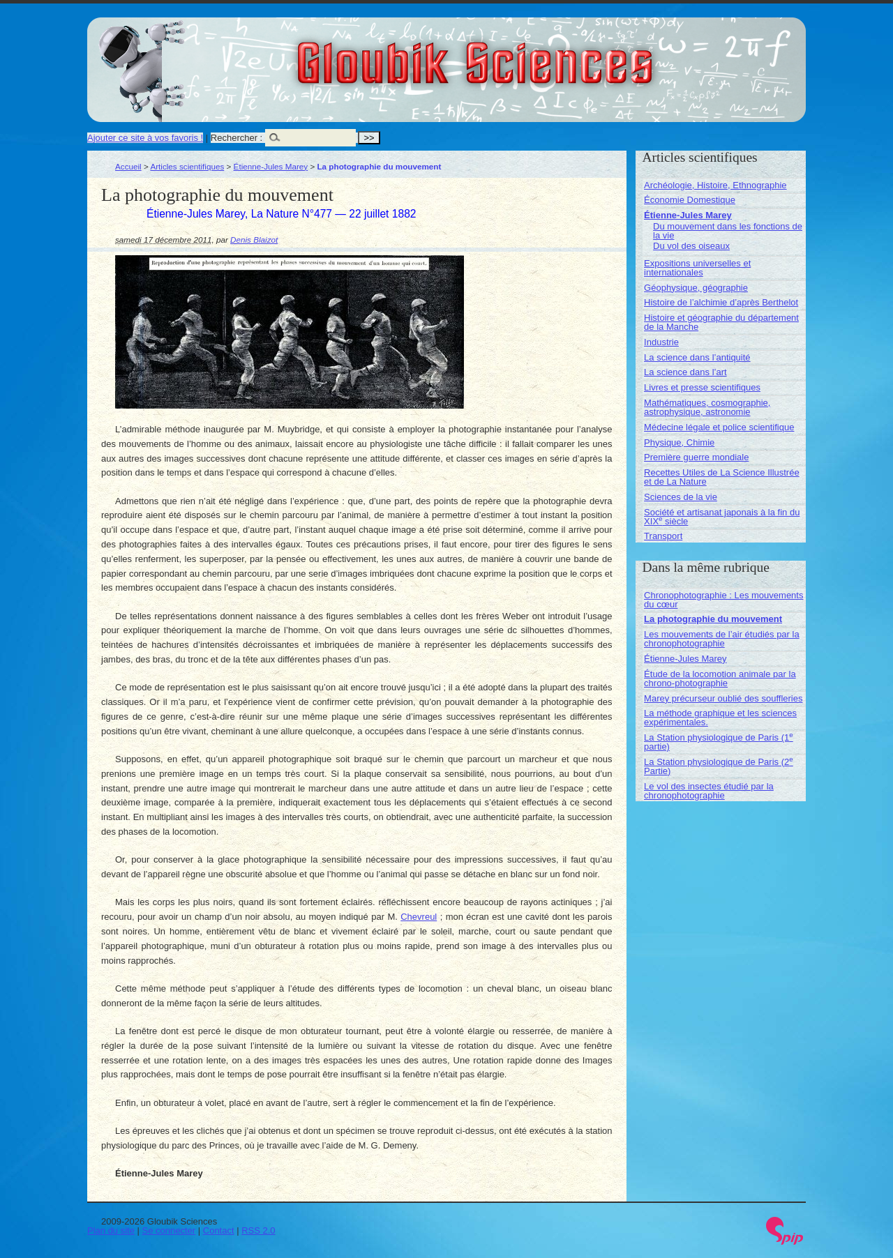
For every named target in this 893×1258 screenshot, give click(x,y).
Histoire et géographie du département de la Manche (721, 322)
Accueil (128, 166)
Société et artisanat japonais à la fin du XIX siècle (722, 516)
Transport (663, 536)
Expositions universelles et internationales (697, 268)
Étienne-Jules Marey (271, 166)
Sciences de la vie (680, 497)
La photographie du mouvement (713, 619)
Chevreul (418, 916)
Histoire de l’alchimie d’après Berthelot (721, 302)
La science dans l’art (685, 372)
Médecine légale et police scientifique (719, 427)
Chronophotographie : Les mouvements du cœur (723, 599)
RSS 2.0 (258, 1230)
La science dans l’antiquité (697, 357)
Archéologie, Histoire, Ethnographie (715, 185)
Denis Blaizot (254, 239)
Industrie (661, 342)
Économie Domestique (689, 200)
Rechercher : (236, 137)
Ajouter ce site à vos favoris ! (145, 137)
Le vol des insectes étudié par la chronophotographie (709, 791)
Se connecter (169, 1230)
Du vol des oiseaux (691, 246)
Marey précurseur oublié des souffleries (723, 698)
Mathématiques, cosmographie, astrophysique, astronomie (707, 407)
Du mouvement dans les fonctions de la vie (727, 231)
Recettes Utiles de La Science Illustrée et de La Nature (722, 477)
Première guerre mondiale (696, 457)
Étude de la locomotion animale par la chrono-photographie (720, 678)
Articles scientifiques (187, 166)
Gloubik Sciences (553, 54)
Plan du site (111, 1230)
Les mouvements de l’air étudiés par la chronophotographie (722, 639)
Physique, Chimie (679, 442)
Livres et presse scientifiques (702, 387)
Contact (218, 1230)
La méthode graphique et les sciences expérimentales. (720, 717)
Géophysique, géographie (696, 287)
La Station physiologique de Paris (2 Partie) (718, 766)
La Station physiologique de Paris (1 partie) (718, 742)
